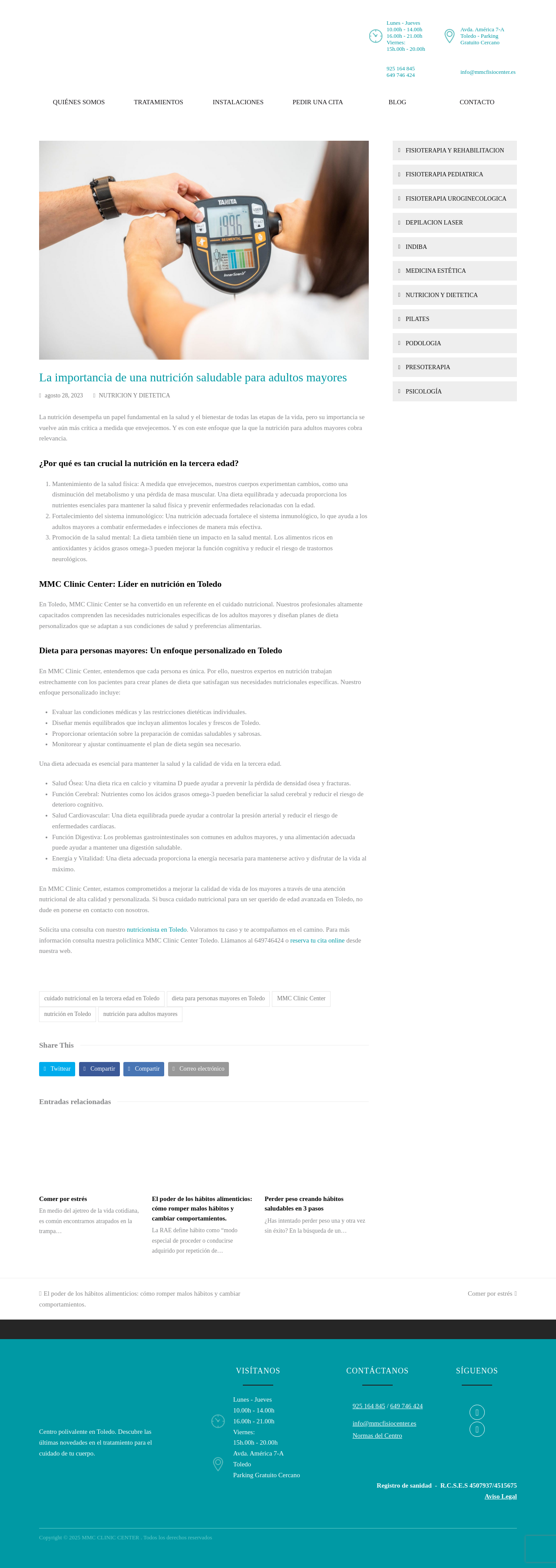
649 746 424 (401, 75)
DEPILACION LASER (434, 222)
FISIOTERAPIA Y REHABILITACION (455, 150)
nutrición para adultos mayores (140, 1014)
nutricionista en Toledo (157, 929)
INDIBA (416, 247)
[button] (57, 1069)
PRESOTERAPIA (428, 367)
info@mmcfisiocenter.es (488, 72)
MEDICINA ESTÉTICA (436, 271)
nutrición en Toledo (67, 1014)
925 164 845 (401, 68)
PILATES (417, 319)
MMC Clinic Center (301, 998)
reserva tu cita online (317, 940)
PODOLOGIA (423, 343)
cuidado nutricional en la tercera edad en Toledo (102, 998)
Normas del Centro (377, 1435)
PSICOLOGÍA (424, 391)
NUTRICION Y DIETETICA (134, 395)
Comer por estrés (63, 1198)
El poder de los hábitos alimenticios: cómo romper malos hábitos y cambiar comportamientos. (202, 1208)
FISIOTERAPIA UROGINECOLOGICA (456, 198)
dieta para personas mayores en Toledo (218, 998)
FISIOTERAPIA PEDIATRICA (444, 174)
